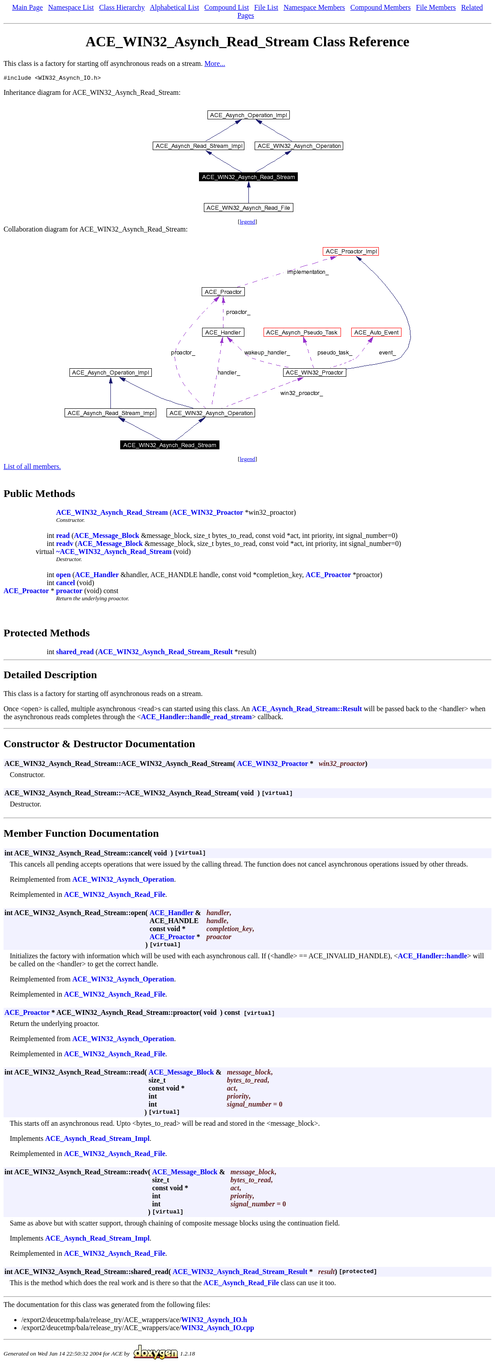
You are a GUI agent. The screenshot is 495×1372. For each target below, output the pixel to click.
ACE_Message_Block (106, 537)
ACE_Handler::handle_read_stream (196, 718)
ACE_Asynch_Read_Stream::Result (307, 710)
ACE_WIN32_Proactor (207, 513)
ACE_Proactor (328, 576)
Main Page (27, 7)
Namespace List (71, 7)
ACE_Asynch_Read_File (241, 1284)
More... (214, 63)
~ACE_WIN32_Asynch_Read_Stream (114, 553)
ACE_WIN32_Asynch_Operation (123, 880)
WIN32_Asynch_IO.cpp (217, 1329)
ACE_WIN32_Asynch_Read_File (115, 896)
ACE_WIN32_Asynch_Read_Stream (112, 513)
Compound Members (380, 7)
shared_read (75, 653)
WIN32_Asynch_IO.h (214, 1321)
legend (248, 223)
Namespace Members (314, 7)
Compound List (226, 7)
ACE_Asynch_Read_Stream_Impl (97, 1140)
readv (64, 545)
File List (266, 7)
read (63, 537)
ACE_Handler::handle (432, 957)
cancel (65, 584)
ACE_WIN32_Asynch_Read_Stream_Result (165, 653)
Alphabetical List (174, 7)
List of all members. (32, 468)
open (63, 576)
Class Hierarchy (122, 7)
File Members (436, 7)
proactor (69, 592)
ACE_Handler (97, 576)
